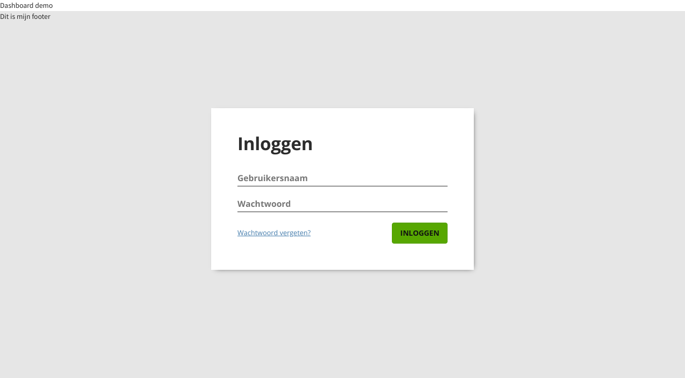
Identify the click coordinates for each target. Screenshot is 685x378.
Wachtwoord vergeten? (273, 232)
